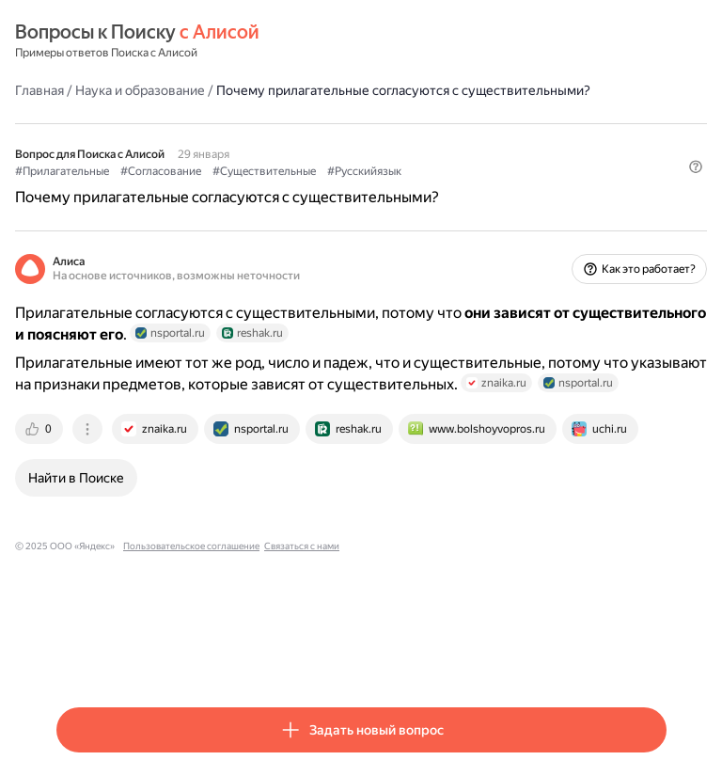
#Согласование (160, 171)
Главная (39, 90)
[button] (695, 166)
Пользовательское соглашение (191, 546)
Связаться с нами (301, 546)
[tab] (40, 429)
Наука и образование (140, 90)
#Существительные (264, 171)
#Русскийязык (364, 171)
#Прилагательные (62, 171)
